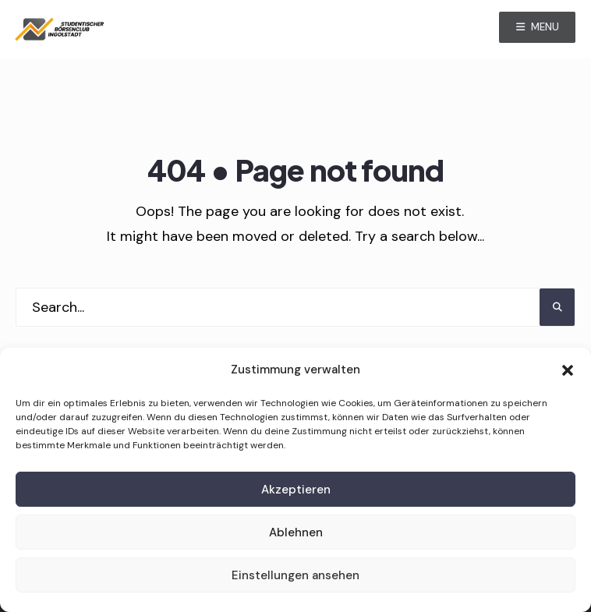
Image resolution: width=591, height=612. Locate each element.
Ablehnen (296, 532)
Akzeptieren (296, 489)
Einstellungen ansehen (295, 575)
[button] (567, 370)
